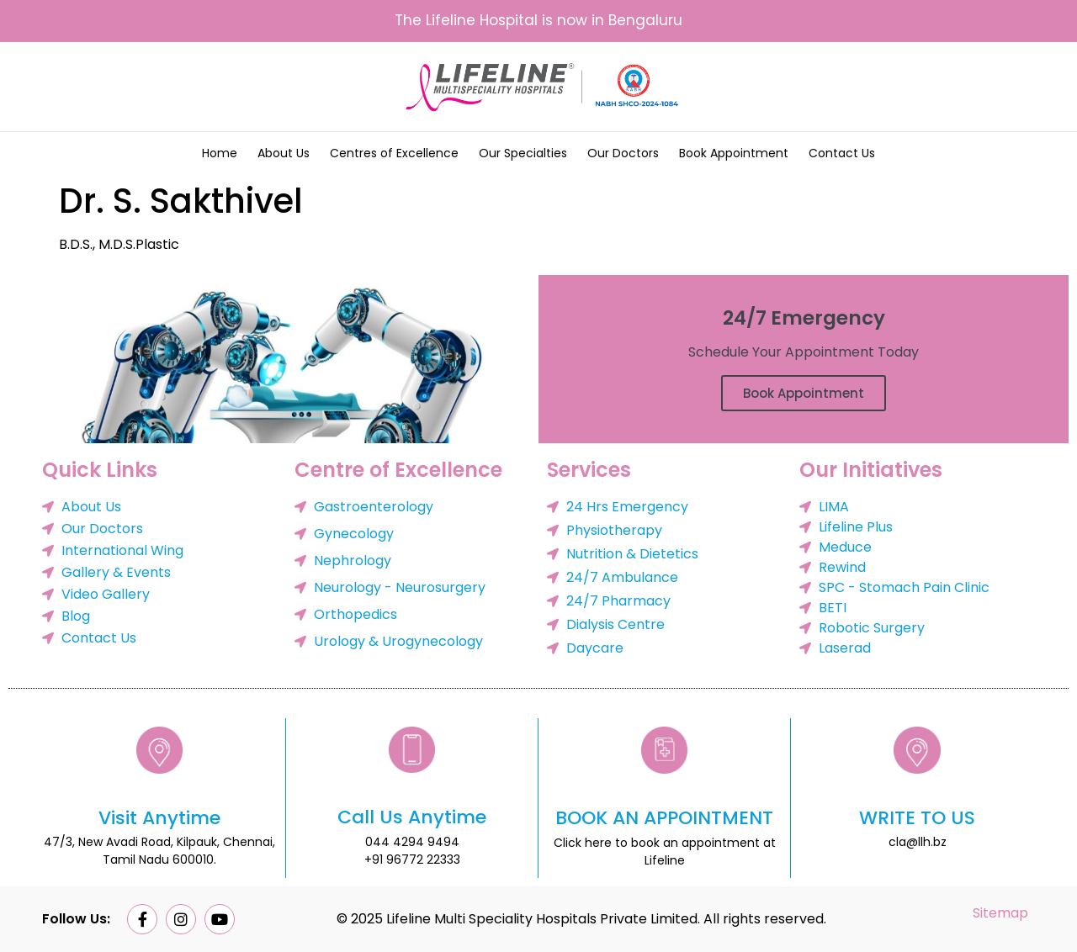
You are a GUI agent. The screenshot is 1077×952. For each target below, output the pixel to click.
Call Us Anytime (411, 817)
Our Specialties (523, 153)
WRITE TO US (917, 818)
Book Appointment (733, 153)
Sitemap (1000, 913)
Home (219, 153)
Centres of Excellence (394, 153)
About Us (283, 153)
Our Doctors (623, 153)
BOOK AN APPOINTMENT (664, 818)
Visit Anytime (159, 818)
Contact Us (842, 153)
